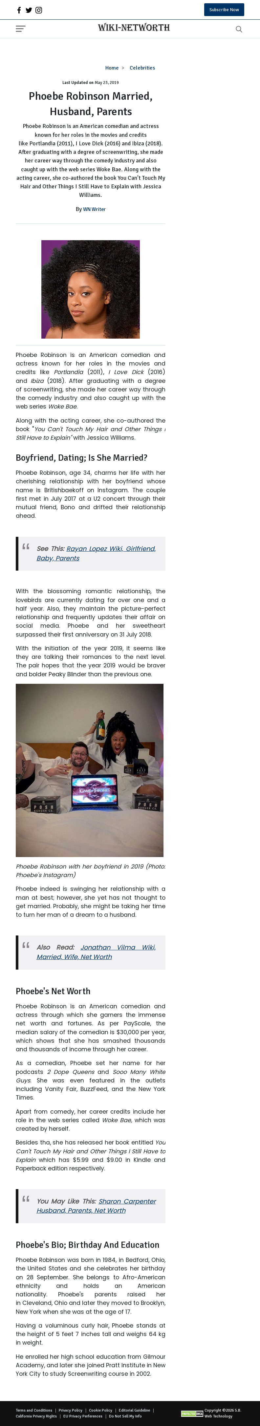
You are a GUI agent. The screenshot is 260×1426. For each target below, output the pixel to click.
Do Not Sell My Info (125, 1416)
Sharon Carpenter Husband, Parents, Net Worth (96, 1206)
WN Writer (94, 209)
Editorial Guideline (134, 1410)
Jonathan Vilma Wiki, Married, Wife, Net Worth (96, 952)
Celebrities (142, 68)
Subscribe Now (224, 9)
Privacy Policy (70, 1410)
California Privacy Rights (36, 1416)
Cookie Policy (100, 1410)
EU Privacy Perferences (82, 1416)
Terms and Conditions (34, 1410)
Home (112, 68)
